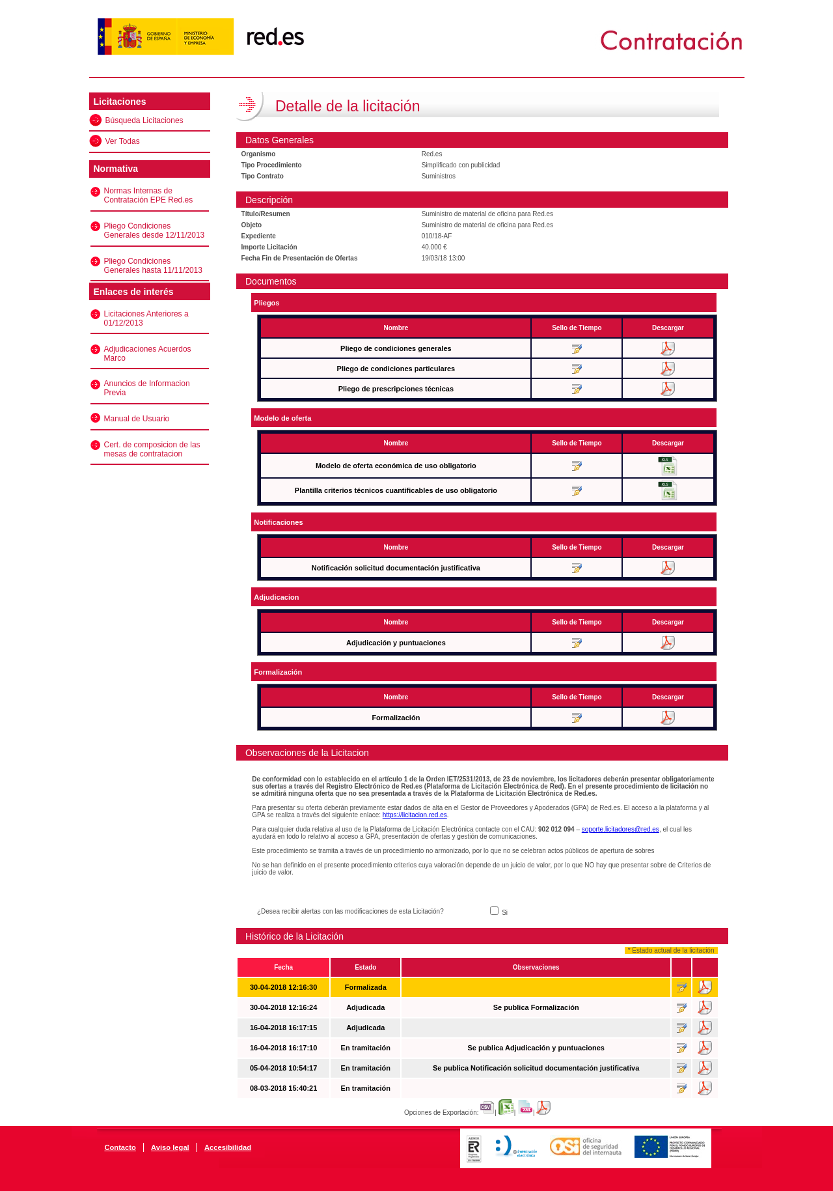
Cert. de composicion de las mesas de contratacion (152, 449)
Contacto (119, 1147)
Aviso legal (170, 1147)
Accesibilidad (227, 1147)
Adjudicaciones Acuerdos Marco (147, 353)
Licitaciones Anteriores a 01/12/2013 (146, 318)
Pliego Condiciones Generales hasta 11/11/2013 (153, 266)
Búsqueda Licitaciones (144, 120)
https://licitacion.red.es (415, 815)
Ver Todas (122, 141)
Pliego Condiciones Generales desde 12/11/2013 (154, 230)
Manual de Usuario (137, 418)
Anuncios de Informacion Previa (147, 388)
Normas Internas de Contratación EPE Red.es (148, 195)
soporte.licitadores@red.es (620, 829)
